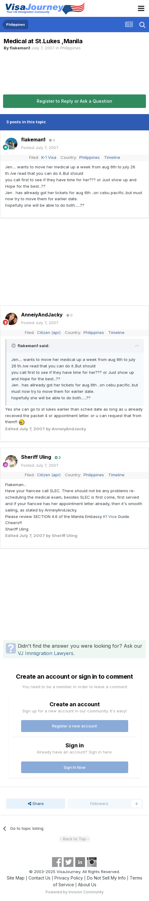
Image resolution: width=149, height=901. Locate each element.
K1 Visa (110, 516)
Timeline (112, 157)
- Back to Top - (74, 838)
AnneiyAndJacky (42, 315)
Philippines (70, 47)
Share (36, 803)
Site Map (15, 877)
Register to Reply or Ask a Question (74, 101)
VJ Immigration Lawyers (45, 653)
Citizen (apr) (49, 332)
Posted (39, 147)
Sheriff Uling (36, 457)
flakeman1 (20, 47)
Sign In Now (75, 767)
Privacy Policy (68, 877)
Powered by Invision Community (75, 892)
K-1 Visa (48, 157)
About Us (87, 884)
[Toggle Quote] (14, 345)
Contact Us (39, 877)
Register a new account (74, 725)
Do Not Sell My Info (106, 877)
